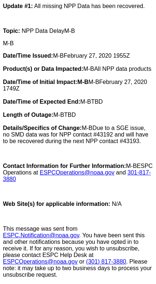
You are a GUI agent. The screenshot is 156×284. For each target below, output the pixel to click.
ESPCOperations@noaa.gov (77, 172)
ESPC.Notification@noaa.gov (41, 235)
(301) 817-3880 (106, 261)
